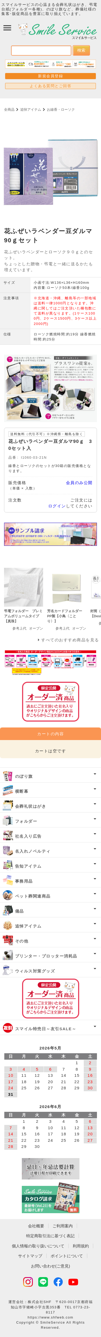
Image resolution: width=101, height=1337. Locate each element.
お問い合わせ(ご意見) (50, 1266)
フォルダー (26, 821)
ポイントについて (67, 1256)
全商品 (9, 110)
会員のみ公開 (79, 482)
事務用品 (24, 881)
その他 (22, 941)
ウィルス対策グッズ (35, 971)
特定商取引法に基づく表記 (50, 1235)
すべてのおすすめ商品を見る (70, 640)
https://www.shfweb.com (51, 1317)
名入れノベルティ (33, 851)
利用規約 (81, 1246)
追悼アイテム (30, 110)
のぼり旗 (24, 776)
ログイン (57, 506)
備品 (19, 911)
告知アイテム (28, 866)
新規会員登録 (50, 76)
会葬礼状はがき (30, 806)
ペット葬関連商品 (33, 896)
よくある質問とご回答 (50, 86)
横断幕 (22, 791)
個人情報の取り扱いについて (38, 1246)
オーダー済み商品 (50, 998)
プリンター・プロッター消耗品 (46, 956)
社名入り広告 (28, 836)
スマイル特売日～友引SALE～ (45, 1028)
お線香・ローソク (61, 110)
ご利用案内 (63, 1226)
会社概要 (36, 1226)
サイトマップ (30, 1256)
